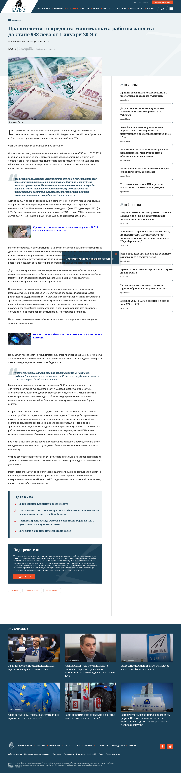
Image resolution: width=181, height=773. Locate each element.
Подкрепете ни (24, 577)
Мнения (150, 9)
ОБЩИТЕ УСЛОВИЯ (15, 767)
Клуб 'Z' (12, 48)
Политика (59, 9)
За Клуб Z (91, 754)
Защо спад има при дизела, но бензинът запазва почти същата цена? (90, 716)
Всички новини (43, 9)
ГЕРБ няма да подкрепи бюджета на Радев (45, 530)
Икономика (72, 9)
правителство (52, 590)
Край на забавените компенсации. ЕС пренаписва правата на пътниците (31, 667)
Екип (101, 754)
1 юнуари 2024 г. (32, 590)
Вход (134, 2)
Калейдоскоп (136, 9)
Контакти (80, 754)
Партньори (69, 754)
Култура (107, 9)
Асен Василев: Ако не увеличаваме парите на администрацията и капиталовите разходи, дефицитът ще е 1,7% (89, 670)
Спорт (96, 9)
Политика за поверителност (37, 754)
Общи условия (15, 754)
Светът (85, 9)
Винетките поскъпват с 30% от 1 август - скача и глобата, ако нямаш (145, 667)
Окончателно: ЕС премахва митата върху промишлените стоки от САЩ (33, 716)
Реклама (57, 754)
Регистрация (143, 2)
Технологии (120, 9)
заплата (14, 590)
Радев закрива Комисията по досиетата (43, 503)
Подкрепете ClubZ (162, 2)
